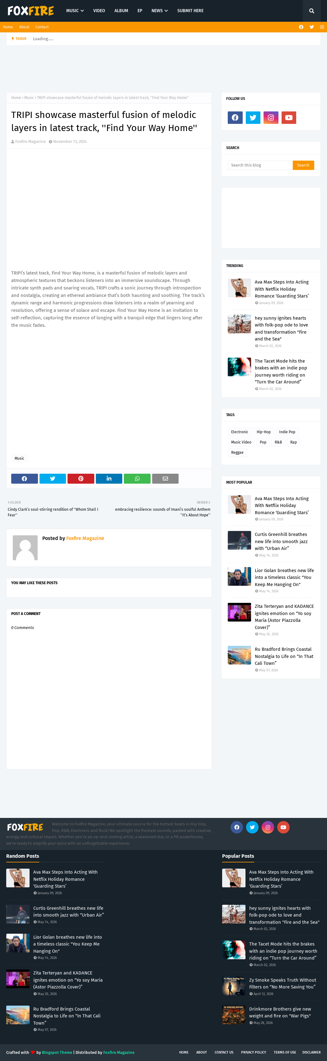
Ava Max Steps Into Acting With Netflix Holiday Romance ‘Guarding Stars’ (282, 289)
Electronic (239, 432)
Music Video (241, 442)
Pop (263, 442)
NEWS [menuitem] (157, 10)
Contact (42, 27)
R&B (278, 442)
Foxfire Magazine (30, 141)
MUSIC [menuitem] (72, 10)
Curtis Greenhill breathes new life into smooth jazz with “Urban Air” (281, 541)
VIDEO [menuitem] (99, 10)
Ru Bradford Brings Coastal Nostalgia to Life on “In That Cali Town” (284, 656)
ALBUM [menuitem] (121, 10)
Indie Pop (287, 432)
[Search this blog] (260, 165)
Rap (293, 442)
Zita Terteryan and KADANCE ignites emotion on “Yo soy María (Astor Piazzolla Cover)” (284, 616)
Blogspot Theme (57, 1052)
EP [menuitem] (140, 10)
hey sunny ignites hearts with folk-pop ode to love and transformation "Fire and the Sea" (281, 328)
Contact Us (224, 1052)
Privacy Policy (253, 1052)
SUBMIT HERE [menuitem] (190, 10)
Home (8, 27)
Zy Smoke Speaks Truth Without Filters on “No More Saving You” (282, 983)
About (24, 27)
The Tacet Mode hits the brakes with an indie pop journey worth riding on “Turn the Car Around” (281, 371)
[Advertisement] (157, 69)
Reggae (237, 452)
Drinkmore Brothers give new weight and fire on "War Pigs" (280, 1012)
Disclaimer (311, 1052)
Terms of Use (285, 1052)
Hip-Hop (264, 432)
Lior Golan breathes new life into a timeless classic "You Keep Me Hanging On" (284, 577)
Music (29, 98)
